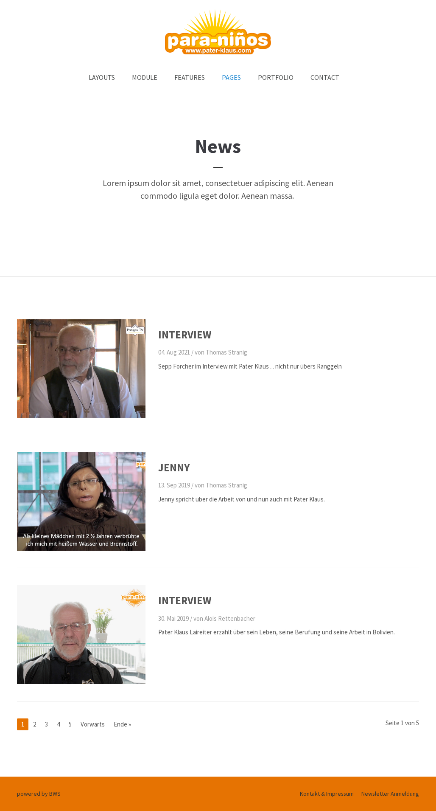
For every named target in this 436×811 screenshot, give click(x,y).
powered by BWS (39, 793)
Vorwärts (93, 724)
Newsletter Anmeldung (390, 793)
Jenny (174, 467)
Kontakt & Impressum (327, 793)
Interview (184, 334)
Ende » (122, 724)
